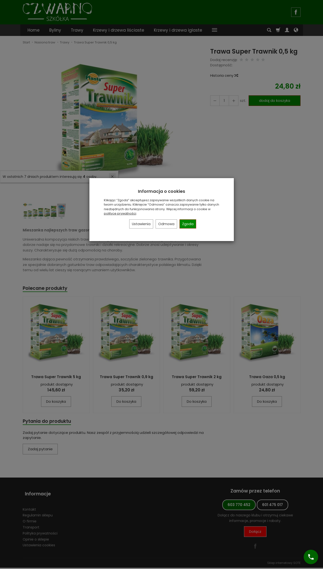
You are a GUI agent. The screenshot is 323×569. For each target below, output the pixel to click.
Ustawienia (141, 224)
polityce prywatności (120, 213)
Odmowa (166, 224)
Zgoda (188, 224)
